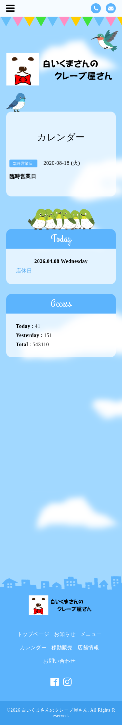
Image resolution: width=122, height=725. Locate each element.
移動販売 (62, 647)
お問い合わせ (59, 661)
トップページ (33, 634)
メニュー (91, 634)
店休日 (24, 270)
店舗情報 (88, 647)
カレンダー (33, 647)
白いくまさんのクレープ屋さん (54, 710)
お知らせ (64, 634)
